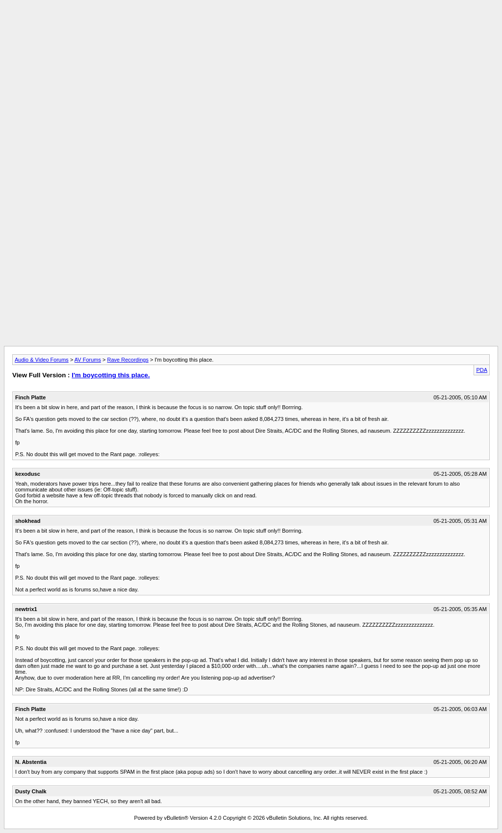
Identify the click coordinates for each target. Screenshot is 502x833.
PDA (481, 370)
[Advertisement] (251, 26)
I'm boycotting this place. (111, 375)
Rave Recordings (128, 360)
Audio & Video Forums (42, 360)
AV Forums (88, 360)
